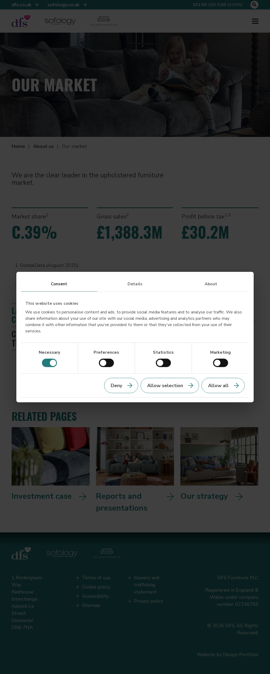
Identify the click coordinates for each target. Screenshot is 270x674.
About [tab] (211, 284)
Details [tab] (135, 284)
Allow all (218, 385)
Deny (116, 385)
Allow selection (165, 385)
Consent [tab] (59, 284)
